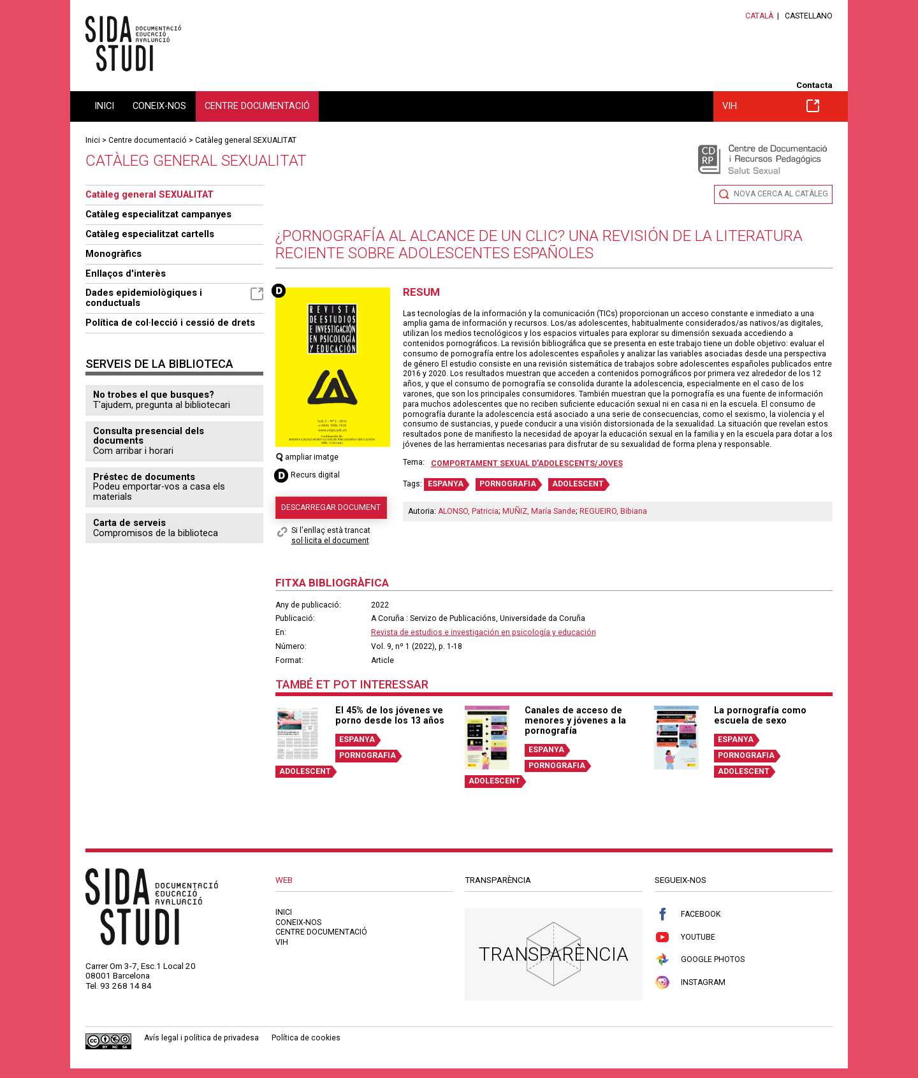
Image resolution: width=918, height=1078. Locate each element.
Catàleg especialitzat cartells (149, 234)
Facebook (687, 914)
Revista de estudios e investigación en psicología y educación (483, 632)
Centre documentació (257, 106)
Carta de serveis (129, 522)
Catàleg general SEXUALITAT (245, 140)
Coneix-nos (159, 106)
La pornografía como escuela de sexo (760, 715)
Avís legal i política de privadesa (201, 1037)
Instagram (690, 982)
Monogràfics (113, 253)
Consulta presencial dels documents (148, 436)
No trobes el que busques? (153, 394)
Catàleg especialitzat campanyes (158, 214)
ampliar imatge (307, 457)
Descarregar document (331, 507)
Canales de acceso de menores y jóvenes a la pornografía (575, 720)
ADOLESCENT (578, 483)
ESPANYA (445, 483)
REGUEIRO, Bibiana (613, 511)
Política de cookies (306, 1037)
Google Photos (700, 959)
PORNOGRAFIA (507, 483)
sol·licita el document (330, 540)
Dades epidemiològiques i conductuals (174, 298)
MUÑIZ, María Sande (539, 511)
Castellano (809, 15)
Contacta (814, 85)
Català (759, 15)
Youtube (685, 937)
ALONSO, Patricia (468, 511)
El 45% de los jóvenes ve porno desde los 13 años (389, 715)
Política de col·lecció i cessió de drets (170, 322)
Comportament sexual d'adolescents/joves (527, 463)
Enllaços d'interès (125, 273)
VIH (770, 105)
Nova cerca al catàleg (781, 193)
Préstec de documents (144, 477)
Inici (104, 106)
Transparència (554, 954)
